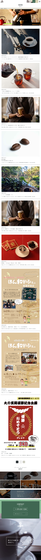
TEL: (21, 509)
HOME (2, 8)
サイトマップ (24, 554)
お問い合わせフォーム (18, 513)
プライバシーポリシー (18, 554)
